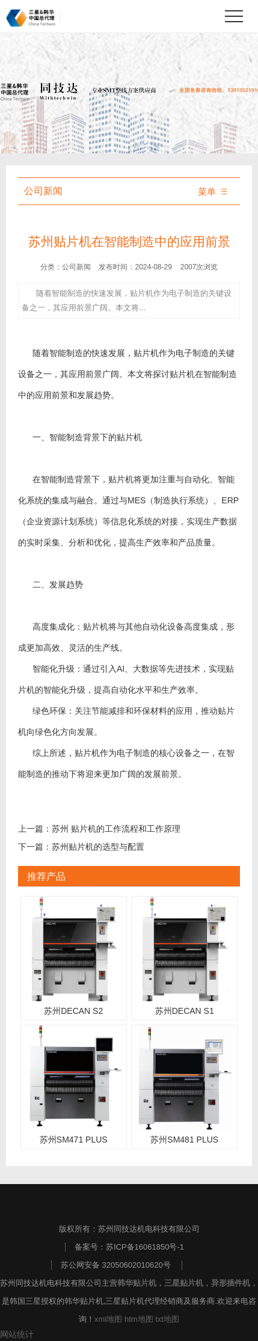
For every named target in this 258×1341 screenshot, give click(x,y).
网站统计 (17, 1334)
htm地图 (138, 1319)
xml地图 (108, 1319)
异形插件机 (230, 1282)
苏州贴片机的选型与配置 (98, 847)
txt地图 (167, 1319)
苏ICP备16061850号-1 (145, 1246)
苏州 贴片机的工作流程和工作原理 (116, 828)
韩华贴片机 (136, 1282)
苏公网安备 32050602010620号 (116, 1264)
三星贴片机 (183, 1282)
